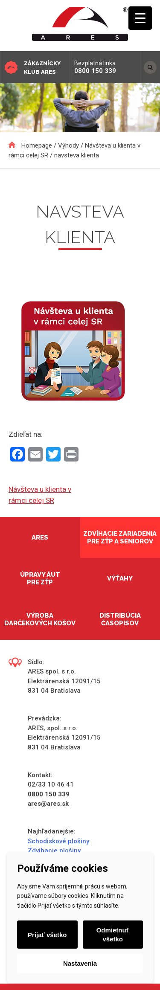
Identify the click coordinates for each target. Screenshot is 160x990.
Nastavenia (80, 963)
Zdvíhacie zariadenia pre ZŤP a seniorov (120, 537)
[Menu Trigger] (140, 18)
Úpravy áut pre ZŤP (40, 578)
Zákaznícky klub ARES (42, 67)
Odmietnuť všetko (112, 934)
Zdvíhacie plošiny (54, 850)
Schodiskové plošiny (58, 841)
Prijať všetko (47, 934)
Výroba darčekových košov (40, 619)
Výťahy (120, 578)
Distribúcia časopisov (120, 619)
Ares (40, 537)
